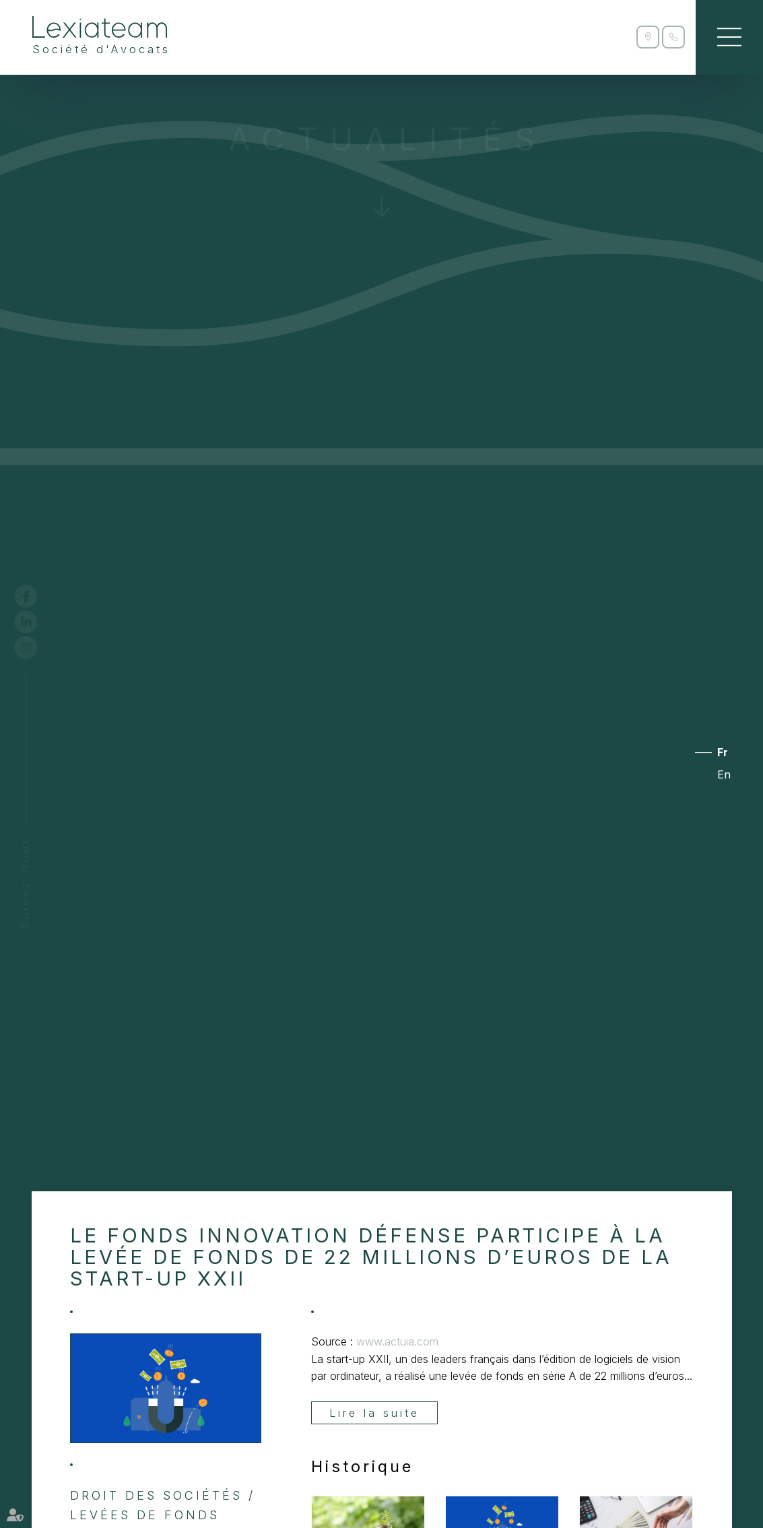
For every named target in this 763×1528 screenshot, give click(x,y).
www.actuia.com (397, 1341)
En (724, 775)
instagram (38, 647)
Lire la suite (374, 1413)
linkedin (38, 621)
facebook (38, 596)
